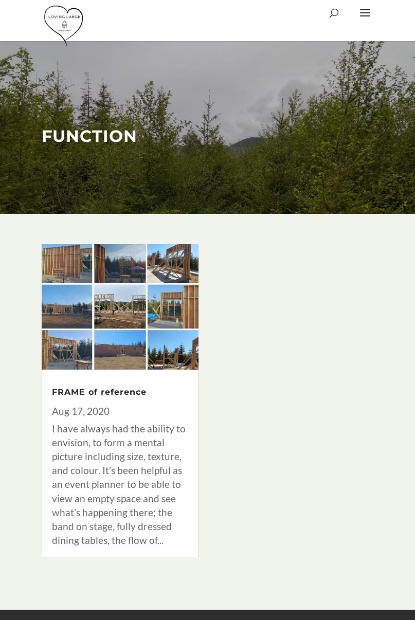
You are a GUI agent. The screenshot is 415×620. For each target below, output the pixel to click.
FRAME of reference (99, 392)
